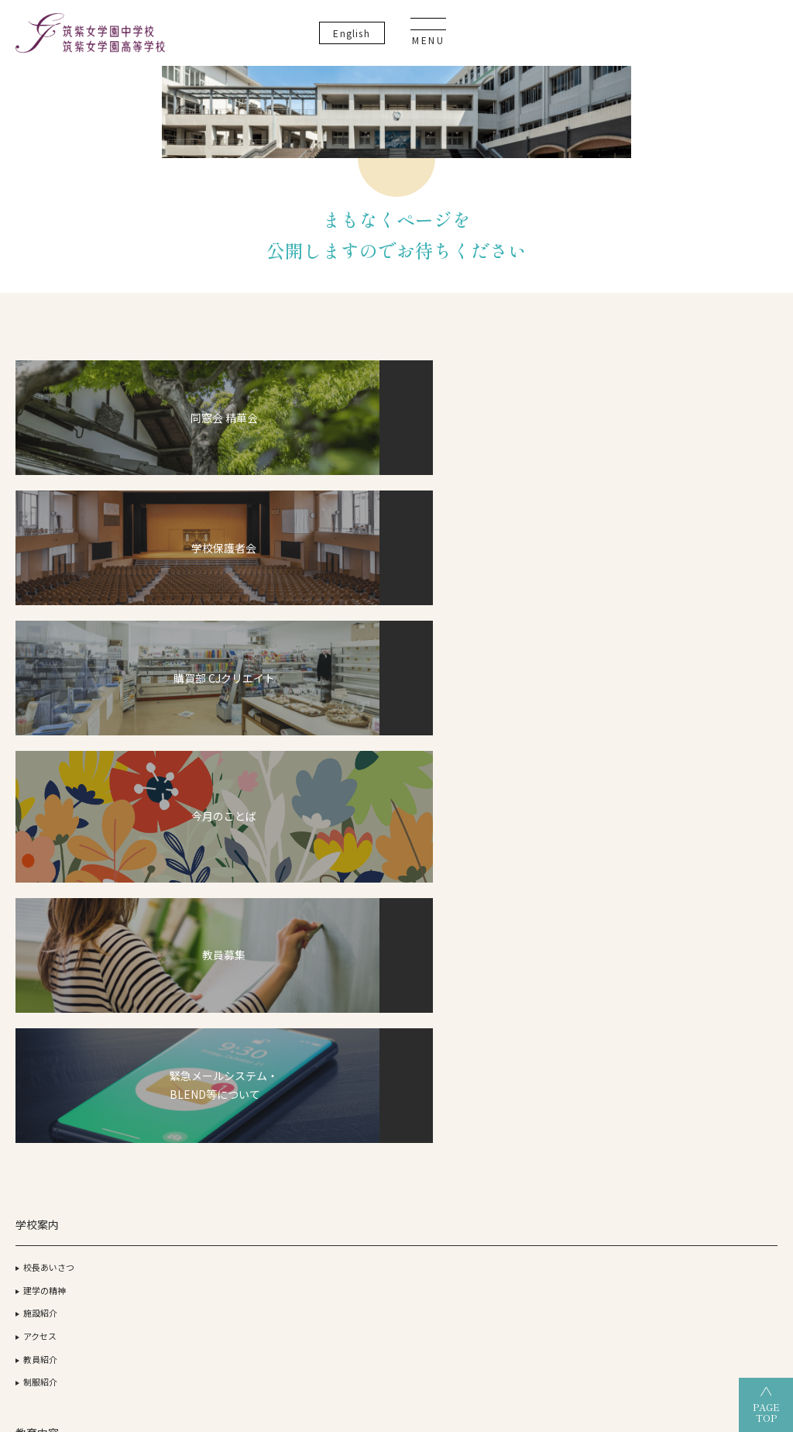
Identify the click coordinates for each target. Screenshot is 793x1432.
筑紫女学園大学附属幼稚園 (396, 1305)
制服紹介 (40, 863)
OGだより (570, 794)
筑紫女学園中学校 (683, 1279)
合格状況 (568, 748)
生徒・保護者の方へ (722, 923)
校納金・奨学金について (334, 840)
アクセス (40, 817)
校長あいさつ (48, 748)
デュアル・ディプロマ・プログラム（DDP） (201, 785)
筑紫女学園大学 (228, 1279)
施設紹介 (40, 794)
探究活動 (183, 846)
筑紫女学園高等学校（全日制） (365, 1279)
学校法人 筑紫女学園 (117, 1279)
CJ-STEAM (176, 748)
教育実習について (718, 808)
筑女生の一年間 (317, 886)
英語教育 (183, 869)
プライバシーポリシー (726, 702)
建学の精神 (44, 771)
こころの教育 (191, 892)
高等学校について (454, 748)
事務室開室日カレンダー (731, 900)
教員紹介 (40, 840)
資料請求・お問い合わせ (731, 877)
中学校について (317, 748)
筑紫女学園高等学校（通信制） (540, 1279)
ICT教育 (181, 823)
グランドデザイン (331, 771)
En (658, 38)
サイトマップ (709, 785)
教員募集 (701, 831)
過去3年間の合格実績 (592, 771)
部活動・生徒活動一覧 (329, 794)
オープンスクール (590, 849)
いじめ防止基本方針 (722, 724)
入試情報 (304, 817)
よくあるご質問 (713, 854)
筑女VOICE (307, 909)
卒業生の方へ (709, 946)
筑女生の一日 (312, 863)
